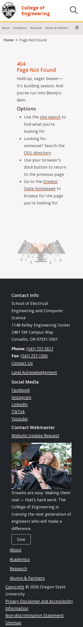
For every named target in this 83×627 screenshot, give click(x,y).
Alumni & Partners (27, 578)
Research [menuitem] (36, 28)
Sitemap (13, 622)
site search (50, 117)
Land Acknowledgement (34, 372)
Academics (20, 559)
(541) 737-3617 (39, 348)
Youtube (20, 418)
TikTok (18, 411)
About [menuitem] (6, 28)
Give (21, 539)
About (15, 549)
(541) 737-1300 (34, 355)
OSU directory (37, 152)
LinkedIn (20, 404)
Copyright (14, 586)
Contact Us (22, 363)
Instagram (21, 397)
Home (9, 40)
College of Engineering (35, 10)
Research (18, 568)
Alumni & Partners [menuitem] (56, 28)
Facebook (21, 390)
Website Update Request (35, 435)
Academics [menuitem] (20, 28)
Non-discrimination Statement (34, 615)
